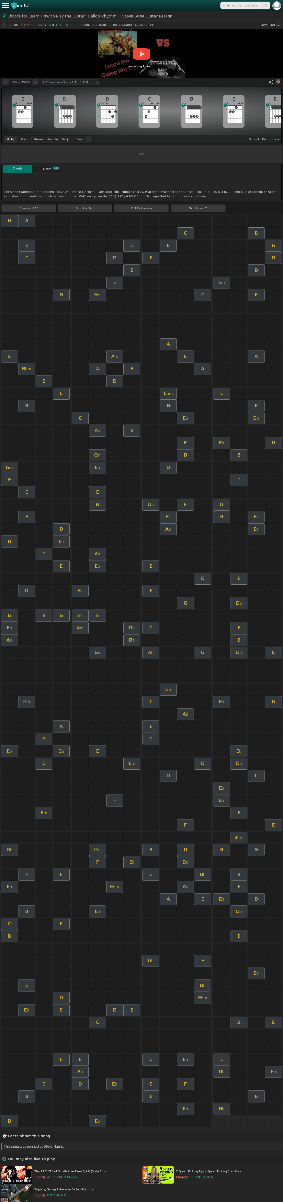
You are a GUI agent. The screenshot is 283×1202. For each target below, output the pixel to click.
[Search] (265, 5)
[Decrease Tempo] (5, 82)
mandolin (52, 139)
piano (24, 139)
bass (80, 139)
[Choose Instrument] (89, 139)
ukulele (38, 139)
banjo (65, 139)
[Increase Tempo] (35, 82)
